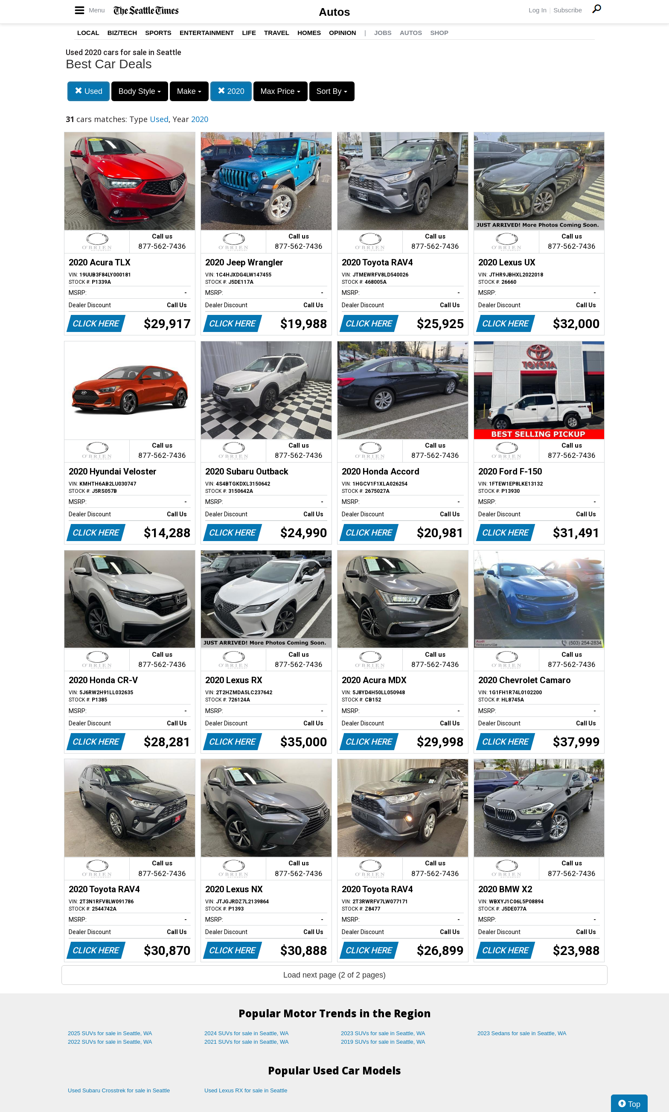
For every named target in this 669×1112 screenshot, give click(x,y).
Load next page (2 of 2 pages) (334, 975)
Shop (439, 32)
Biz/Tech (122, 32)
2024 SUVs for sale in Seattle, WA (246, 1033)
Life (249, 32)
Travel (276, 32)
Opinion (342, 32)
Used (88, 91)
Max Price (280, 91)
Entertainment (207, 32)
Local (88, 32)
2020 (231, 91)
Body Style (140, 91)
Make (189, 91)
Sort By (332, 91)
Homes (309, 32)
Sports (158, 32)
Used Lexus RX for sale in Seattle (245, 1090)
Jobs (383, 32)
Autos (334, 12)
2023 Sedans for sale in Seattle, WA (521, 1033)
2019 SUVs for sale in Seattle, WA (383, 1042)
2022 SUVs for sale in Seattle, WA (110, 1042)
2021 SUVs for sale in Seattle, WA (246, 1042)
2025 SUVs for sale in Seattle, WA (110, 1033)
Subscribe (567, 10)
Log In (538, 10)
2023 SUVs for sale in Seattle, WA (383, 1033)
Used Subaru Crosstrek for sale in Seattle (119, 1090)
